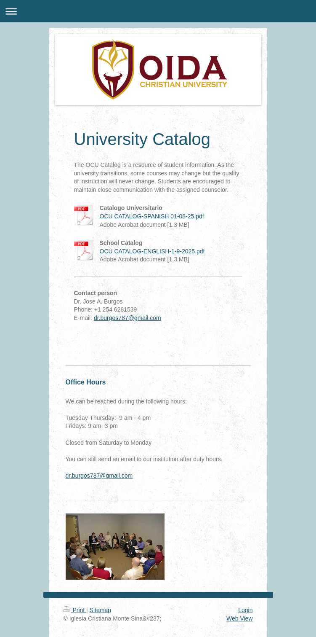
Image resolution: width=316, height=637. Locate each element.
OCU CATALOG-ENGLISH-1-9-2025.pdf (152, 251)
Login (245, 610)
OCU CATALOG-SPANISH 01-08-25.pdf (152, 216)
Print (75, 610)
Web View (239, 618)
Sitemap (100, 610)
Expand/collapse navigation (158, 11)
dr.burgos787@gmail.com (127, 317)
